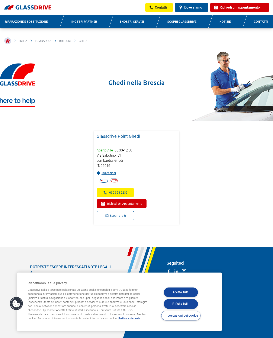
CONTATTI (261, 21)
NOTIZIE (225, 21)
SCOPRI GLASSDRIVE (181, 21)
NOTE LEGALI (99, 267)
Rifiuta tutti (180, 304)
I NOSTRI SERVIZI (132, 21)
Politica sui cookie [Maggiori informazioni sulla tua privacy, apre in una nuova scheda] (129, 318)
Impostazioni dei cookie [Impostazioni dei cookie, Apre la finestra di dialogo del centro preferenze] (181, 315)
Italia (23, 41)
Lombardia (43, 41)
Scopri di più (115, 216)
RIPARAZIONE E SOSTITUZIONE (26, 21)
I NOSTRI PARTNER (84, 21)
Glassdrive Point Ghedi (118, 136)
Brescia (65, 41)
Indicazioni (106, 173)
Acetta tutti (181, 292)
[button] (16, 303)
